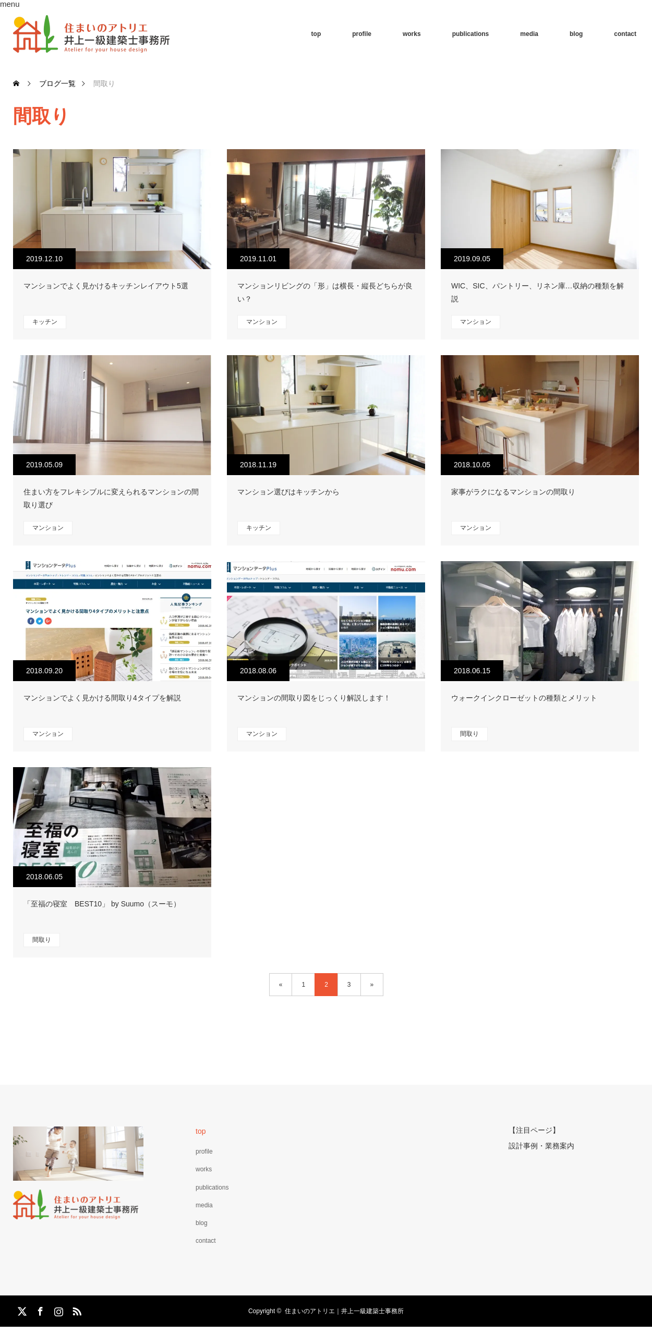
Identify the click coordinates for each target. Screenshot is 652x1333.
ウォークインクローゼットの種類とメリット (524, 698)
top (316, 34)
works (412, 34)
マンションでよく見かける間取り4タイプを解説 (102, 698)
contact (625, 34)
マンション (261, 321)
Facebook (39, 1309)
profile (361, 34)
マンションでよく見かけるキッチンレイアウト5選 (105, 286)
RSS (75, 1309)
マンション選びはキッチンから (288, 492)
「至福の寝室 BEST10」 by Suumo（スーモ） (101, 904)
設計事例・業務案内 (541, 1144)
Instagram (57, 1309)
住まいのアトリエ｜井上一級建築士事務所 (344, 1311)
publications (470, 34)
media (529, 34)
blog (576, 34)
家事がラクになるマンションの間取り (513, 492)
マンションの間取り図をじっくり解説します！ (314, 698)
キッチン (44, 321)
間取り (469, 733)
